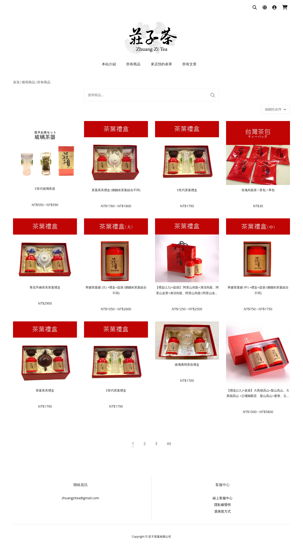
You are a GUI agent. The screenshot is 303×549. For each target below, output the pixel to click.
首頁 (16, 82)
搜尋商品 (28, 82)
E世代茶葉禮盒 (187, 190)
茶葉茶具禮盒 (45, 390)
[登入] (274, 7)
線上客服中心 (222, 498)
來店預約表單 (161, 64)
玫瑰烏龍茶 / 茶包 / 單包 (258, 190)
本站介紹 (109, 64)
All (169, 443)
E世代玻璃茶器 (45, 188)
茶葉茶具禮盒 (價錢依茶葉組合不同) (116, 190)
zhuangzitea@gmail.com (80, 498)
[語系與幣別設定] (265, 7)
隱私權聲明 (222, 504)
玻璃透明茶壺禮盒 (187, 364)
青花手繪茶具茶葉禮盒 (45, 287)
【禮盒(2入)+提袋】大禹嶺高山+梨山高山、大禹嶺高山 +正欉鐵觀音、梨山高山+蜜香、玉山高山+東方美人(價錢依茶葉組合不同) (258, 396)
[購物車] (285, 7)
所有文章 (189, 64)
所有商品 (133, 64)
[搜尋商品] (255, 7)
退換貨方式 (222, 511)
